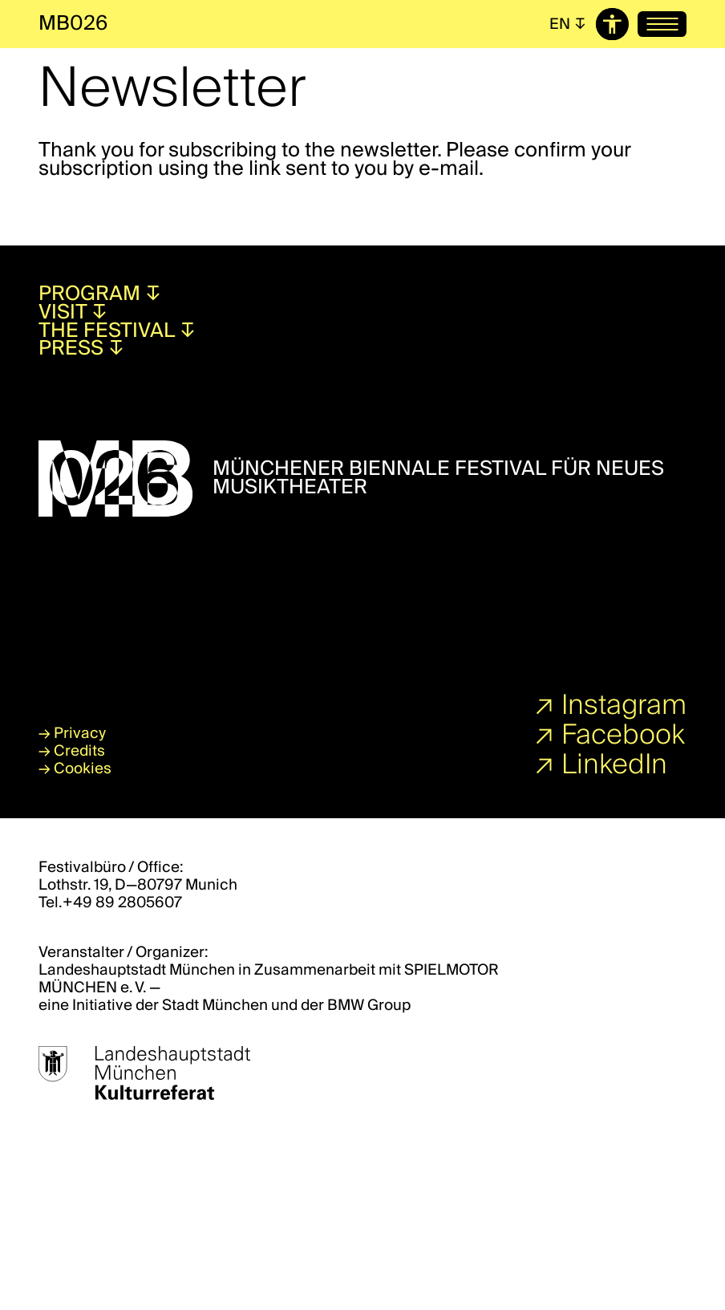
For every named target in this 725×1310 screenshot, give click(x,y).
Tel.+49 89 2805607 (110, 902)
